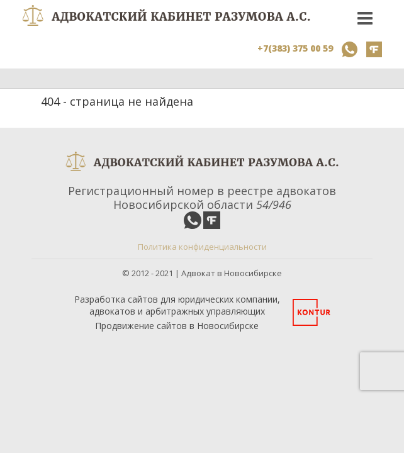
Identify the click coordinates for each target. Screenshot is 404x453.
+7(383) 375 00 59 (295, 48)
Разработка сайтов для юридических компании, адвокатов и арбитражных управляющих (177, 305)
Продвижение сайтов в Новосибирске (177, 326)
